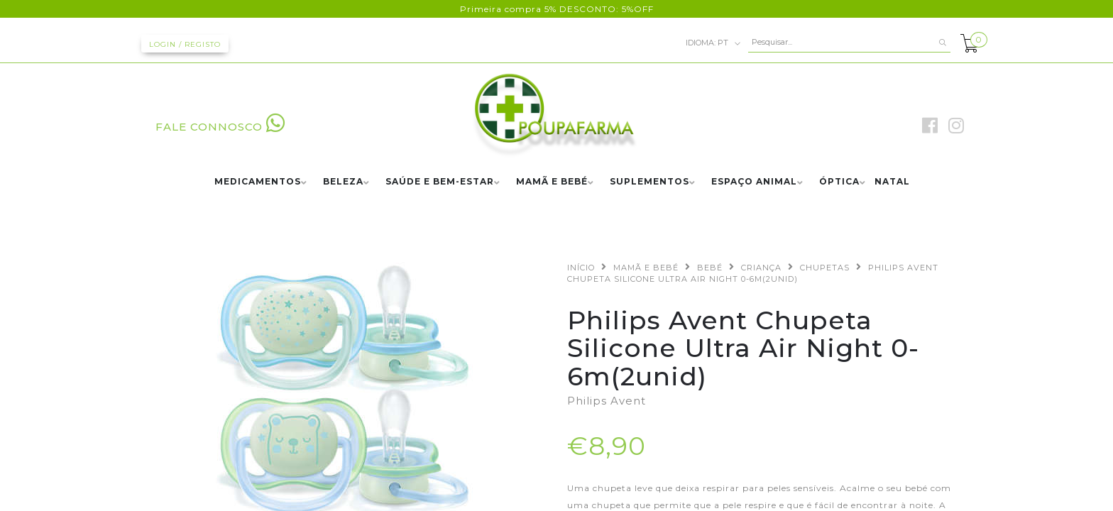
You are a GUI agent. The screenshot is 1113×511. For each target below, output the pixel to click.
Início (581, 268)
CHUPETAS (825, 268)
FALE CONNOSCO (220, 126)
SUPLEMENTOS (649, 182)
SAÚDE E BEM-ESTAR (439, 182)
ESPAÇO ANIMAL (754, 182)
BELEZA (343, 182)
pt (713, 43)
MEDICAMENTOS (257, 182)
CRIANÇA (761, 268)
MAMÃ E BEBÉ (552, 182)
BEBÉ (710, 268)
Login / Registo (185, 44)
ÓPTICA (839, 182)
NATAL (892, 182)
